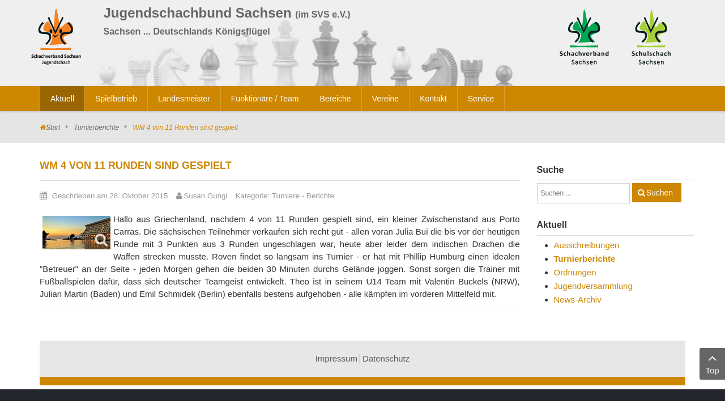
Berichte (320, 196)
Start (53, 127)
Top (712, 363)
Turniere (286, 196)
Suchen (659, 192)
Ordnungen (575, 272)
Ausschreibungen (587, 245)
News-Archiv (578, 299)
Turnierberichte (96, 127)
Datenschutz (386, 358)
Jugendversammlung (593, 286)
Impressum (336, 358)
